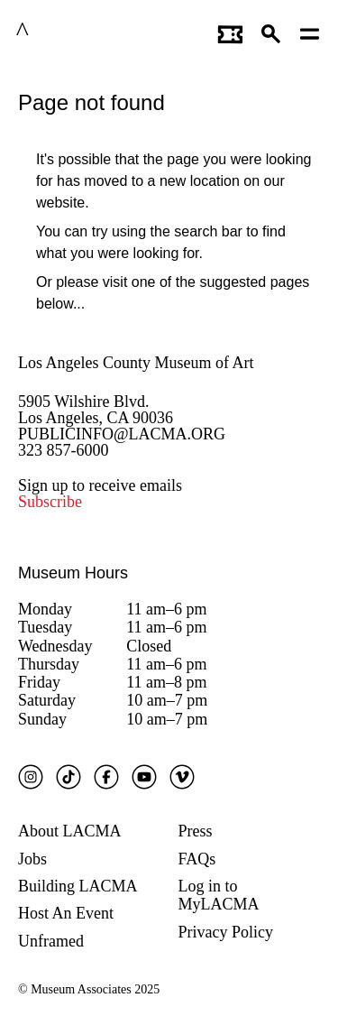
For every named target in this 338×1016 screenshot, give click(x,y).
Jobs (32, 859)
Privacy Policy (226, 932)
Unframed (51, 941)
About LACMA (70, 831)
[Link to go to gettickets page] (230, 31)
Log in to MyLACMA (219, 895)
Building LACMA (78, 886)
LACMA (66, 31)
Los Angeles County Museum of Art (136, 363)
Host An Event (66, 913)
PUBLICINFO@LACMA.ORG (121, 434)
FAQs (197, 859)
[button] (271, 31)
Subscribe (50, 502)
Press (195, 831)
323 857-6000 (63, 450)
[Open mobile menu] (310, 31)
